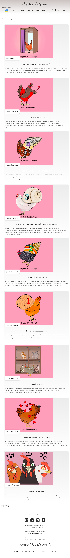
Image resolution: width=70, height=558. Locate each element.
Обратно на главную (7, 19)
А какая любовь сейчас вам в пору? (36, 64)
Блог (44, 10)
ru (64, 10)
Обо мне (14, 10)
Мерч (38, 10)
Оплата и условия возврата (29, 551)
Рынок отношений (36, 491)
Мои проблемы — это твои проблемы (36, 171)
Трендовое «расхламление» (36, 277)
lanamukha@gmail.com (35, 533)
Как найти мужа (36, 384)
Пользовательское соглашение (48, 551)
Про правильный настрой (36, 331)
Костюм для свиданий (36, 117)
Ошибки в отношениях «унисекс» (36, 437)
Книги (22, 10)
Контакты (15, 551)
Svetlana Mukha (34, 5)
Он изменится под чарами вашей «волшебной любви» (36, 224)
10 (5, 506)
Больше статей (5, 505)
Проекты (30, 10)
